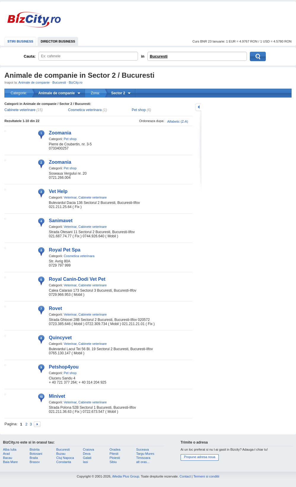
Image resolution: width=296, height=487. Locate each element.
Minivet (57, 396)
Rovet (55, 308)
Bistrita (35, 449)
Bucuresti (159, 56)
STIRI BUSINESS (20, 41)
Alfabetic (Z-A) (177, 121)
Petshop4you (63, 366)
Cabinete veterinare (20, 110)
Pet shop (139, 110)
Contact (185, 476)
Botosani (36, 453)
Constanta (63, 462)
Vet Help (58, 191)
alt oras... (142, 462)
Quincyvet (60, 337)
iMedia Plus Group (125, 476)
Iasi (85, 462)
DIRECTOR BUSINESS (58, 41)
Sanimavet (61, 220)
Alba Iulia (9, 449)
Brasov (35, 462)
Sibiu (113, 462)
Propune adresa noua (199, 457)
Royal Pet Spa (65, 249)
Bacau (7, 458)
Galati (87, 458)
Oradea (115, 449)
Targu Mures (145, 453)
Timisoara (143, 458)
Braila (34, 458)
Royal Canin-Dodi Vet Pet (77, 279)
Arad (6, 453)
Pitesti (114, 453)
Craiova (88, 449)
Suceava (142, 449)
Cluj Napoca (65, 458)
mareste (198, 107)
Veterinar (70, 197)
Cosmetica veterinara (85, 110)
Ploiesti (115, 458)
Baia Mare (10, 462)
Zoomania (60, 132)
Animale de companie (34, 82)
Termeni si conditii (206, 476)
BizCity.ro (34, 19)
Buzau (60, 453)
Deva (87, 453)
